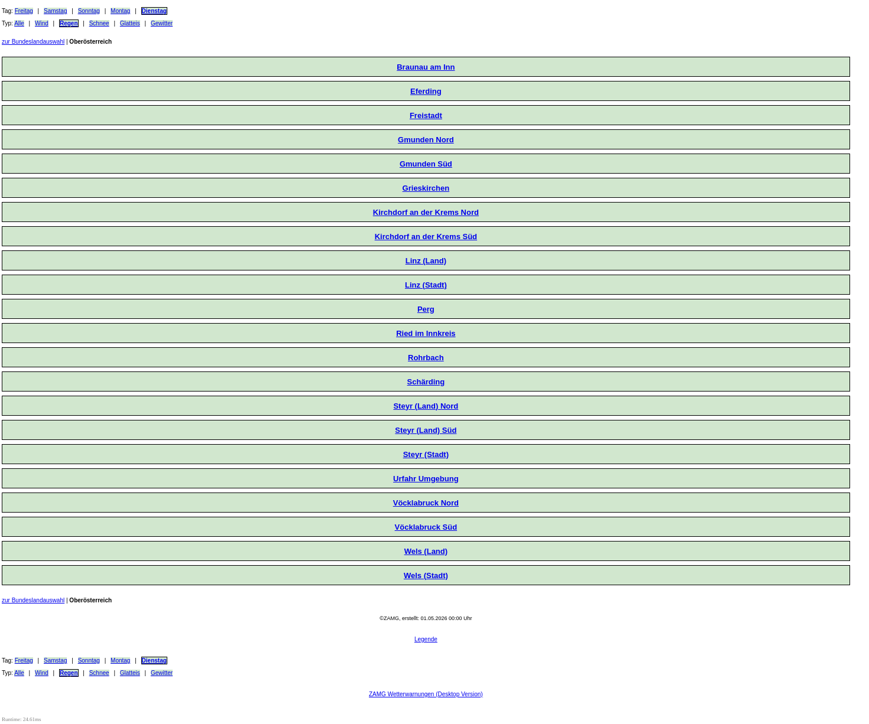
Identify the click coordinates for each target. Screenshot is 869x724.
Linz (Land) (426, 260)
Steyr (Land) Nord (425, 406)
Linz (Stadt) (426, 285)
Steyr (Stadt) (426, 454)
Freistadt (426, 115)
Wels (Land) (426, 551)
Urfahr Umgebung (426, 478)
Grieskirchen (426, 188)
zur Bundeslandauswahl (33, 41)
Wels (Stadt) (426, 575)
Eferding (426, 91)
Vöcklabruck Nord (426, 502)
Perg (425, 309)
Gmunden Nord (426, 139)
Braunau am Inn (426, 67)
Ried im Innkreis (425, 333)
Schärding (426, 381)
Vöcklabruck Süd (426, 527)
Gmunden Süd (426, 163)
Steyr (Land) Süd (425, 430)
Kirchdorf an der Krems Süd (426, 236)
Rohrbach (426, 357)
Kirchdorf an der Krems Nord (426, 212)
